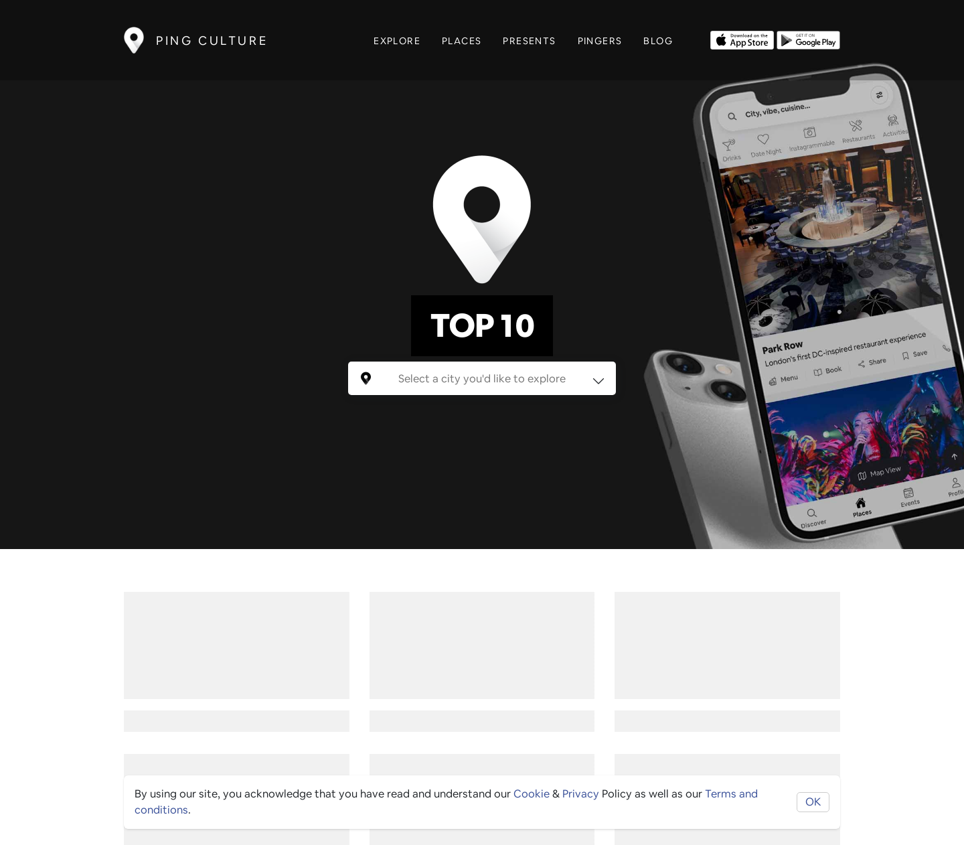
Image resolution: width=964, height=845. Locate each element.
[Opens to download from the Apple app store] (742, 39)
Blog (658, 41)
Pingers (600, 41)
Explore (397, 41)
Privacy (580, 794)
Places (461, 41)
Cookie (531, 794)
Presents (529, 41)
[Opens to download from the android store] (808, 39)
